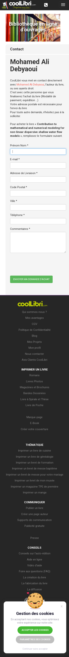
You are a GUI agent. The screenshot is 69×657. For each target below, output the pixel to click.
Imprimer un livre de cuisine (34, 450)
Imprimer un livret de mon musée (34, 480)
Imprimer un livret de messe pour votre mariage (34, 474)
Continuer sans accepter (35, 649)
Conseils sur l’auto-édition (34, 553)
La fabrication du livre (34, 583)
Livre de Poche (34, 405)
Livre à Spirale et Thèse (34, 399)
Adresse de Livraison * (24, 173)
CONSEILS (34, 547)
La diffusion (34, 589)
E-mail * (15, 159)
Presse (34, 538)
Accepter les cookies (35, 630)
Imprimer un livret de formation (34, 462)
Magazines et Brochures (34, 387)
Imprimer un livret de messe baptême (34, 468)
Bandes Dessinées (34, 393)
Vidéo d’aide (34, 565)
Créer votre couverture (34, 429)
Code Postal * (18, 187)
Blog (34, 335)
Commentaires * (20, 229)
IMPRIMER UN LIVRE (34, 369)
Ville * (13, 201)
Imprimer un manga (34, 492)
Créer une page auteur (34, 514)
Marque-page (34, 417)
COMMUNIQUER (34, 502)
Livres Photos (34, 381)
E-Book (34, 423)
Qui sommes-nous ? (34, 312)
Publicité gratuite (34, 526)
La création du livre (34, 577)
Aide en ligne (34, 559)
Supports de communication (34, 520)
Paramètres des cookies (35, 639)
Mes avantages (34, 318)
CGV (34, 324)
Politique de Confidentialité (35, 330)
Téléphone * (17, 215)
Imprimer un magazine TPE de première (34, 486)
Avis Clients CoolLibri (34, 359)
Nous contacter (34, 354)
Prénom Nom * (19, 145)
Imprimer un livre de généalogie (34, 456)
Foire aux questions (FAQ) (34, 571)
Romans (34, 375)
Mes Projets (34, 342)
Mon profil (35, 347)
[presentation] (38, 263)
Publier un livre (34, 508)
